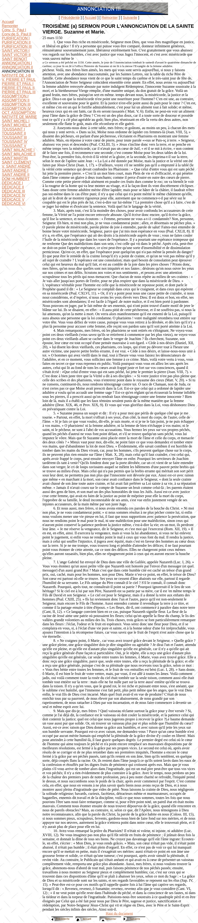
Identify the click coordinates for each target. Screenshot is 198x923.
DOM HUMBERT (16, 179)
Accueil (90, 18)
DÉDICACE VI (13, 204)
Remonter (110, 18)
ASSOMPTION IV (16, 108)
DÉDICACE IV (13, 195)
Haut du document (119, 913)
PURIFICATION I (16, 38)
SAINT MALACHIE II (18, 154)
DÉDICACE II (13, 187)
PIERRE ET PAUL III (18, 92)
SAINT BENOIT (14, 59)
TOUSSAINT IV (14, 142)
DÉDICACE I (12, 183)
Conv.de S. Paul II (16, 34)
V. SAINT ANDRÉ (16, 166)
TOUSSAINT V (14, 146)
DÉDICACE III (13, 191)
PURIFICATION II (16, 42)
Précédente (70, 18)
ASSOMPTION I (15, 96)
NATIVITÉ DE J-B (16, 75)
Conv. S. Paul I (14, 30)
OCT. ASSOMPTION (19, 113)
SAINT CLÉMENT (16, 162)
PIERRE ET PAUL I (18, 84)
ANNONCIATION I (17, 63)
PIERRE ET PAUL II (18, 88)
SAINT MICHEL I (15, 121)
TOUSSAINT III (14, 137)
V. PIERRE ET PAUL (19, 80)
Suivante (130, 18)
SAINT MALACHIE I (18, 150)
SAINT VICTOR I (15, 51)
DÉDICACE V (13, 199)
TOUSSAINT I (13, 129)
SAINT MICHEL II (16, 125)
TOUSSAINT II (14, 133)
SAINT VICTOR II (16, 55)
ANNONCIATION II (17, 67)
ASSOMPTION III (16, 104)
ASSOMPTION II (15, 100)
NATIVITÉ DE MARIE (19, 117)
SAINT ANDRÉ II (15, 175)
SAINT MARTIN (15, 158)
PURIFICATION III (17, 46)
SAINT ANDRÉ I (15, 171)
